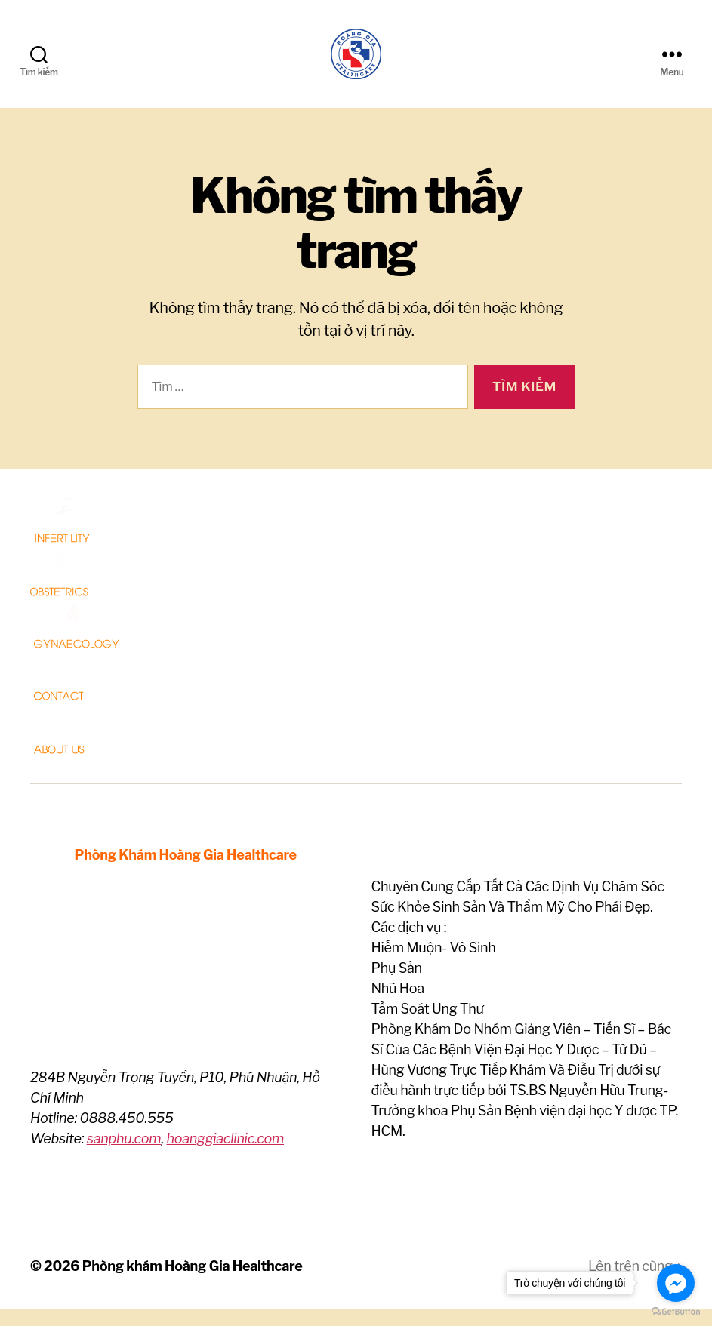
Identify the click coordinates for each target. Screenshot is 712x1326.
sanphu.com (124, 1156)
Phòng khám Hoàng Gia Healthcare (192, 1283)
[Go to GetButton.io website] (676, 1311)
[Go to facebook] (676, 1283)
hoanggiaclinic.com (225, 1156)
